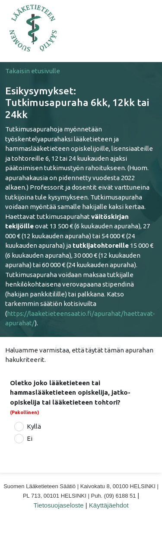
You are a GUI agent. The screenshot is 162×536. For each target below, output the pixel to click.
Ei (29, 438)
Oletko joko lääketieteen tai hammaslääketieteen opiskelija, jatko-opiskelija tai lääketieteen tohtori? (70, 392)
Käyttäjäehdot (109, 505)
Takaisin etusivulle (32, 71)
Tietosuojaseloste (58, 505)
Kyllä (34, 426)
